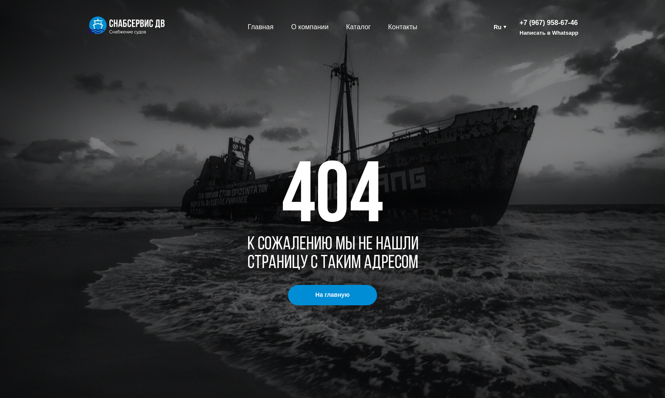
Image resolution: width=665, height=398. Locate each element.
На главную (333, 294)
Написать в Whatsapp (549, 33)
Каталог (358, 26)
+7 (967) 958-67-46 (549, 22)
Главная (261, 26)
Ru (498, 27)
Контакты (402, 26)
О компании (309, 26)
